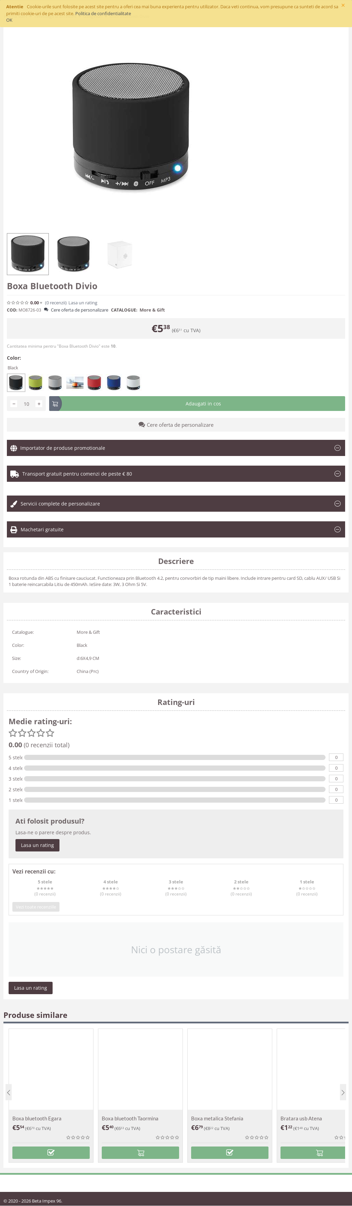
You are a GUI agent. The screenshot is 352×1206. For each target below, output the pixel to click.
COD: (12, 310)
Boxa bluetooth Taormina (130, 1118)
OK (9, 20)
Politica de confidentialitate (103, 13)
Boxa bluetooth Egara (37, 1118)
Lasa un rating (82, 303)
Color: (14, 358)
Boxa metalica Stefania (217, 1118)
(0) (56, 303)
